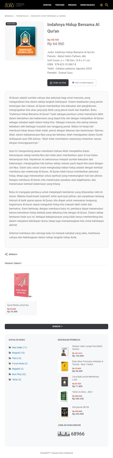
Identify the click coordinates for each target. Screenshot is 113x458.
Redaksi (72, 5)
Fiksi (16, 358)
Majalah (17, 369)
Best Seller (19, 347)
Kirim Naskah (87, 5)
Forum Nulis (19, 363)
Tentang (59, 5)
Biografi (18, 352)
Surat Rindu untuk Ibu (18, 305)
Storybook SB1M (80, 407)
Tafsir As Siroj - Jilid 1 (82, 392)
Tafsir (16, 379)
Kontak (47, 5)
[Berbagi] (11, 254)
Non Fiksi (19, 374)
